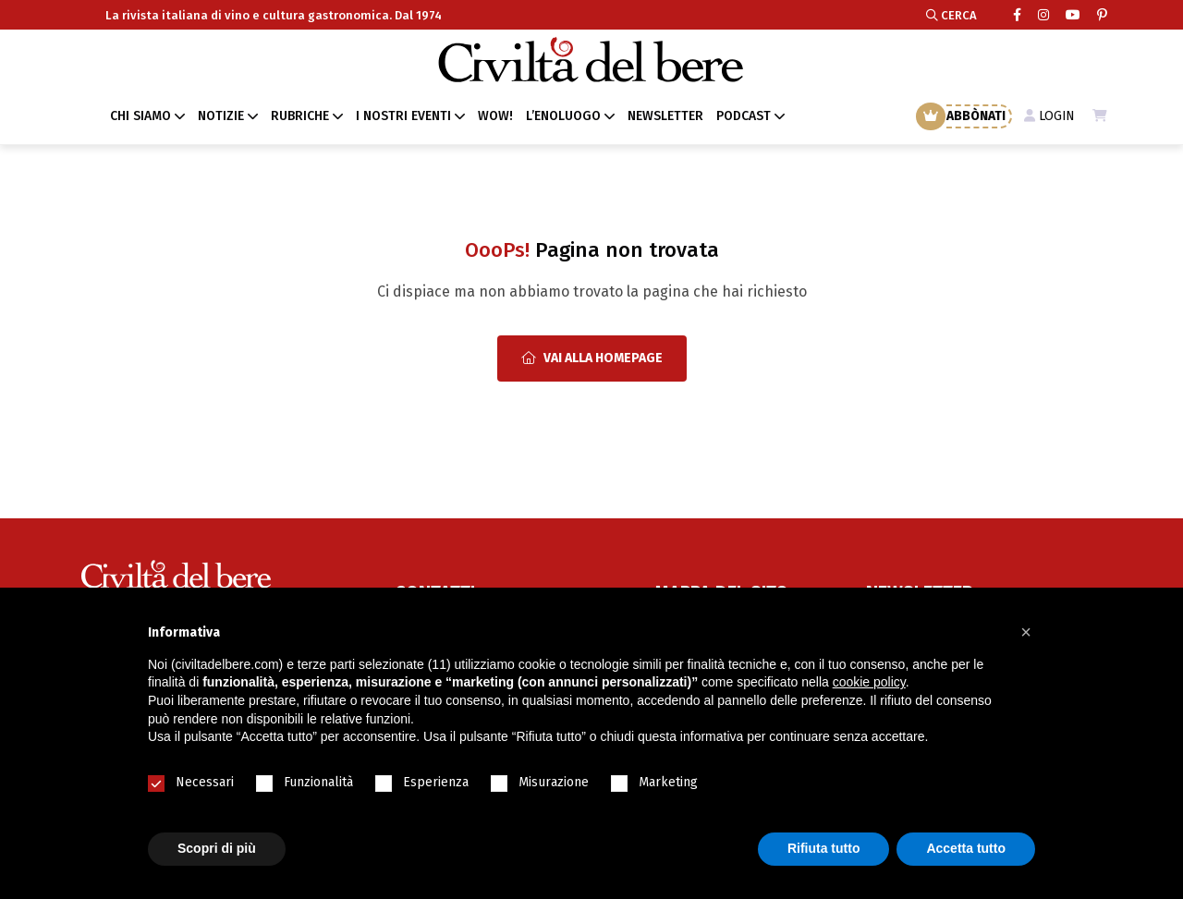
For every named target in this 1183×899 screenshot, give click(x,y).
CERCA (951, 15)
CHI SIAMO (140, 116)
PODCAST (743, 116)
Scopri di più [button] (216, 848)
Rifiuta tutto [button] (823, 848)
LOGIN (1048, 116)
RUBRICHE (300, 116)
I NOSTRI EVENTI (403, 116)
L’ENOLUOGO (563, 116)
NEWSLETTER (665, 116)
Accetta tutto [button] (966, 848)
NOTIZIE (221, 116)
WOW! (495, 116)
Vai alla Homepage (592, 358)
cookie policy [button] (869, 681)
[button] (1026, 632)
